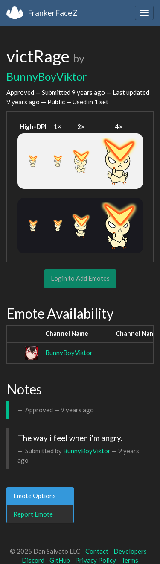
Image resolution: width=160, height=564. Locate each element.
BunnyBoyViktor (46, 76)
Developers (130, 551)
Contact (96, 551)
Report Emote (33, 514)
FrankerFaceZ (53, 13)
